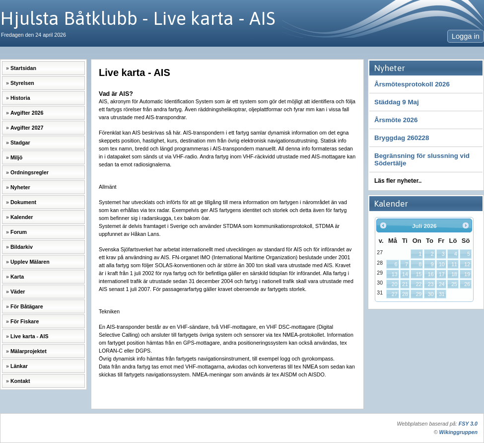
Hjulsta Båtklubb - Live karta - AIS (138, 18)
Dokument (23, 202)
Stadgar (20, 143)
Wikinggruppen (458, 432)
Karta (17, 277)
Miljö (16, 157)
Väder (17, 292)
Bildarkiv (21, 247)
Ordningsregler (29, 172)
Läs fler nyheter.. (397, 180)
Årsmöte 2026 (395, 120)
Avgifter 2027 (27, 128)
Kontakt (20, 381)
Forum (18, 232)
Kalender (21, 217)
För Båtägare (26, 306)
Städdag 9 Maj (396, 102)
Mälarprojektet (28, 351)
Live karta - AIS (29, 336)
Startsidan (23, 68)
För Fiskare (24, 321)
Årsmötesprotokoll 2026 (412, 84)
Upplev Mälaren (30, 262)
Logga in (466, 36)
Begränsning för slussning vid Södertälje (422, 159)
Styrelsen (22, 83)
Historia (20, 98)
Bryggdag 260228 (401, 138)
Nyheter (20, 187)
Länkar (19, 366)
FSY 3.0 (468, 424)
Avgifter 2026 (27, 113)
